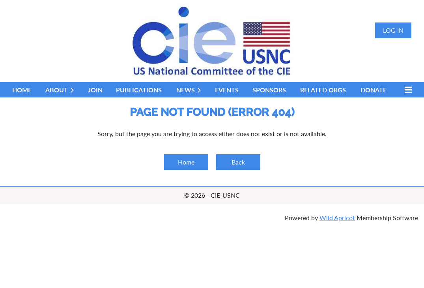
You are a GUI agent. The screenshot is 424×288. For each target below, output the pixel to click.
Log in (393, 30)
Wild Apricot (337, 217)
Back (238, 162)
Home (186, 162)
